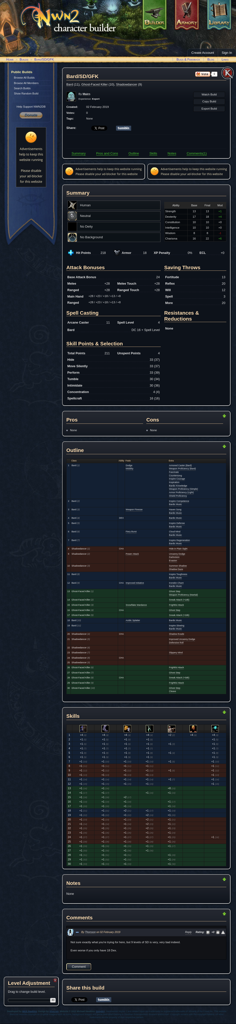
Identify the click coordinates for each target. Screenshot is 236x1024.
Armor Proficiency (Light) (181, 492)
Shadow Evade (176, 634)
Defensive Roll (176, 642)
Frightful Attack (176, 605)
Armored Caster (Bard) (180, 465)
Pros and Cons (107, 153)
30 (53, 999)
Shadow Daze (176, 569)
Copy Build (209, 101)
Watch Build (209, 94)
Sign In (227, 53)
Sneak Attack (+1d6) (179, 600)
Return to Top (208, 416)
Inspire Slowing (176, 625)
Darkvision (174, 557)
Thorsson (90, 932)
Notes (172, 153)
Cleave (172, 691)
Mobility (129, 468)
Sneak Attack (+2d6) (179, 615)
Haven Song (175, 509)
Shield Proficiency (178, 496)
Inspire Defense (177, 523)
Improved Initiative (135, 583)
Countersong (175, 475)
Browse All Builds (24, 77)
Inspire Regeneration (179, 540)
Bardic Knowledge (178, 485)
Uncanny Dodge (177, 554)
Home (10, 59)
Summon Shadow (178, 566)
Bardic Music (175, 504)
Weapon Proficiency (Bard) (182, 468)
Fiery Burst (131, 531)
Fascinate (174, 472)
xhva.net (54, 1011)
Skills (153, 153)
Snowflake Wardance (136, 605)
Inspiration (174, 482)
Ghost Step (174, 591)
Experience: (89, 98)
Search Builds (22, 88)
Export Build (209, 108)
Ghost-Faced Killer (94, 84)
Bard (69, 84)
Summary (79, 153)
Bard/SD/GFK (44, 59)
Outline (133, 153)
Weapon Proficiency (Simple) (183, 489)
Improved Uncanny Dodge (182, 639)
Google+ (100, 1011)
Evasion (173, 560)
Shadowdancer (126, 84)
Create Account (202, 53)
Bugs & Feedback (188, 59)
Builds (24, 59)
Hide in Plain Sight (178, 548)
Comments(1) (197, 153)
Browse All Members (26, 83)
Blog (210, 59)
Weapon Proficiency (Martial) (183, 595)
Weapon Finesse (134, 509)
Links (225, 59)
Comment (78, 966)
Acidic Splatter (133, 620)
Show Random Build (26, 93)
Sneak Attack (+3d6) (179, 677)
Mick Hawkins (29, 1011)
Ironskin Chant (176, 583)
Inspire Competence (179, 501)
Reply (188, 932)
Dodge (129, 465)
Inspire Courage (177, 479)
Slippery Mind (176, 652)
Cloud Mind (174, 531)
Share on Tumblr (123, 128)
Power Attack (132, 554)
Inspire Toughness (178, 574)
